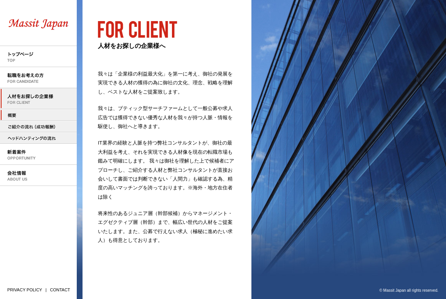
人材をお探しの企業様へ (38, 115)
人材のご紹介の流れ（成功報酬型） (38, 126)
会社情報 (38, 175)
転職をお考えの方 (38, 77)
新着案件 (38, 154)
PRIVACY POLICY (24, 290)
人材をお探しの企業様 (38, 98)
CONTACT (60, 290)
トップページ (38, 56)
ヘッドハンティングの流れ (38, 138)
